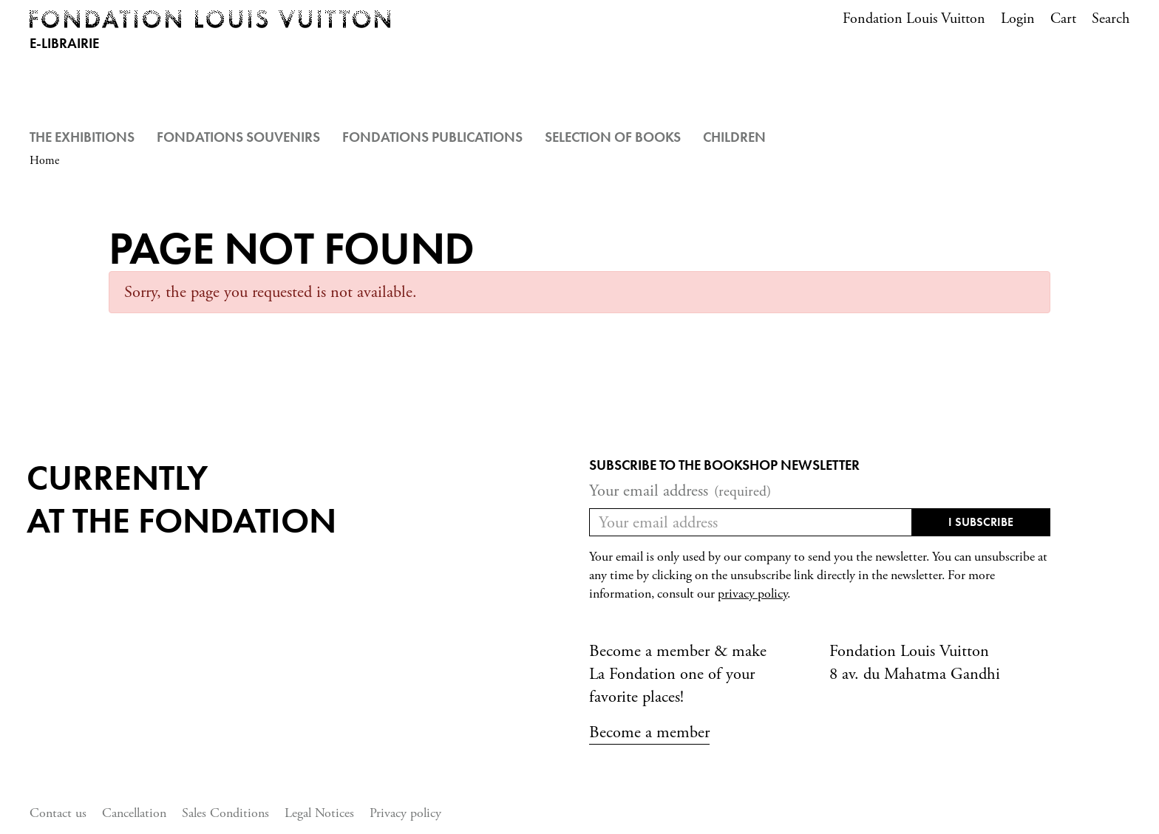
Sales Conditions (225, 812)
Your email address (680, 491)
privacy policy (752, 594)
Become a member (649, 732)
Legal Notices (319, 812)
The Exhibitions (82, 137)
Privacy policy (405, 812)
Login (1018, 19)
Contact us (58, 812)
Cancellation (134, 812)
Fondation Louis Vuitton (914, 19)
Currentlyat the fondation (181, 499)
